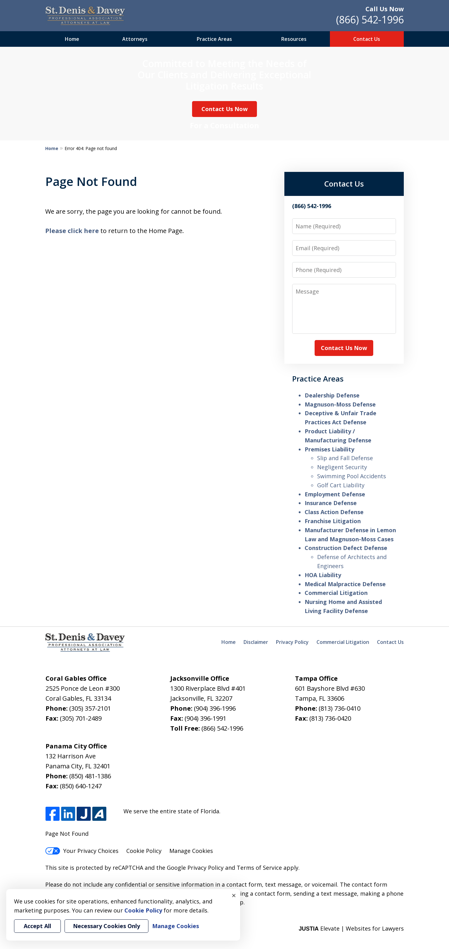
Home (72, 39)
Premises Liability (329, 449)
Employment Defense (335, 494)
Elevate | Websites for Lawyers (351, 928)
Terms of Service (259, 867)
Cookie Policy (144, 850)
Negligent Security (342, 467)
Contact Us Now (224, 109)
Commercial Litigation (336, 592)
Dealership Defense (332, 395)
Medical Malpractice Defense (345, 584)
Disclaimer (256, 642)
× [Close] (234, 895)
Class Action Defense (334, 512)
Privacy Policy (292, 642)
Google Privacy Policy (195, 867)
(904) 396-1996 (215, 708)
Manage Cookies (191, 850)
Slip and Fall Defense (345, 458)
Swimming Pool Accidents (351, 476)
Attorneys (134, 39)
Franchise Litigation (333, 521)
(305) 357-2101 (90, 708)
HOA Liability (323, 575)
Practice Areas (214, 39)
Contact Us (366, 39)
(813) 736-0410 (339, 708)
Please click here (72, 230)
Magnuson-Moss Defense (340, 404)
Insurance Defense (331, 503)
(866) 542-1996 (370, 19)
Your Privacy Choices (81, 850)
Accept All (37, 926)
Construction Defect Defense (346, 548)
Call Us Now (384, 9)
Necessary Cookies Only (106, 926)
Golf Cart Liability (341, 485)
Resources (294, 39)
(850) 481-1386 (90, 776)
